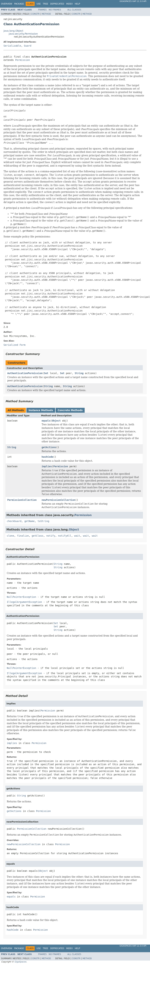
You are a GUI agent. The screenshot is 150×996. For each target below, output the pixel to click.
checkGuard (14, 521)
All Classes (74, 10)
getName (29, 521)
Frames (42, 10)
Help (77, 4)
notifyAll (64, 535)
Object (56, 420)
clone (10, 535)
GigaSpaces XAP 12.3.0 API (133, 1)
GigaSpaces (20, 962)
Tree (45, 4)
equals (46, 420)
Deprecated (57, 4)
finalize (23, 535)
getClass (37, 535)
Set (46, 373)
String (79, 373)
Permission (22, 60)
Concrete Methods (70, 410)
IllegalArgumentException (24, 602)
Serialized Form (14, 344)
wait (77, 535)
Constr (35, 14)
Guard (27, 45)
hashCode (47, 456)
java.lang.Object (13, 30)
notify (50, 535)
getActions (49, 447)
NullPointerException (21, 597)
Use (39, 4)
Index (69, 4)
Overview (6, 4)
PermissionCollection (22, 500)
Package (19, 4)
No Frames (55, 10)
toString (43, 521)
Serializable (12, 45)
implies (47, 466)
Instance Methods (41, 410)
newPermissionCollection (58, 500)
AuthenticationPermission (24, 373)
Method (46, 14)
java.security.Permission (23, 33)
